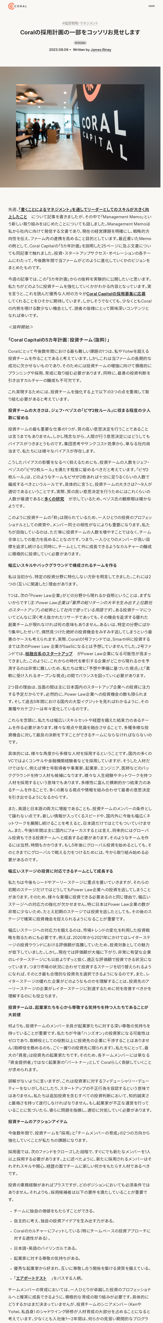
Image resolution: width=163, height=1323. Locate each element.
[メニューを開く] (152, 6)
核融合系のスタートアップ (49, 653)
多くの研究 (54, 499)
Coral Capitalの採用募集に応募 (116, 293)
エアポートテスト (31, 1278)
